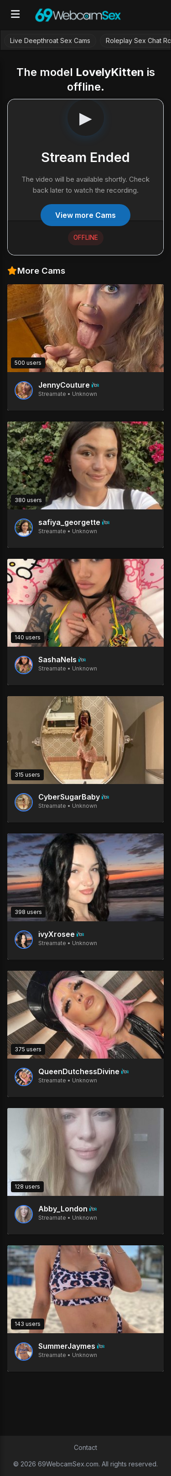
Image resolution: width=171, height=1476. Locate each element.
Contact (85, 1447)
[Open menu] (15, 14)
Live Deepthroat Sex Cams (50, 40)
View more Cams (85, 215)
